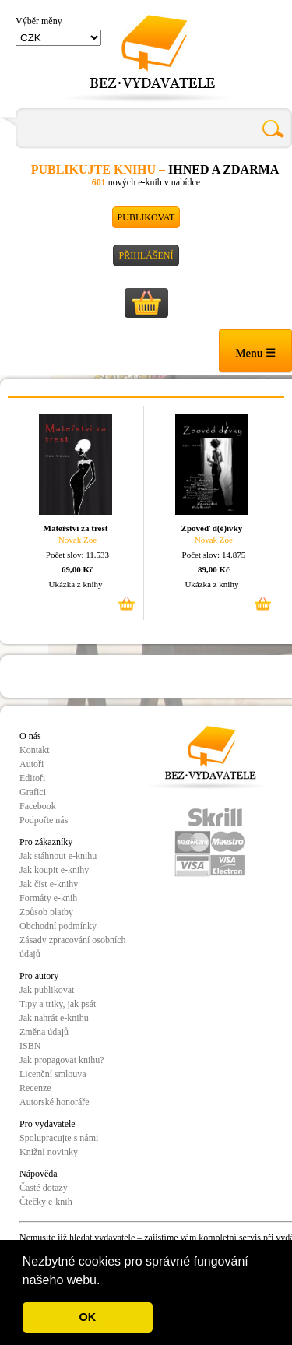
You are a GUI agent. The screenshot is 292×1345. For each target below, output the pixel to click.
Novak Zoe (77, 539)
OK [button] (88, 1317)
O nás (30, 736)
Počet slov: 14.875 (214, 554)
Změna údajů (44, 1031)
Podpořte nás (43, 820)
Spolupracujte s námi (58, 1137)
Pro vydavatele (47, 1123)
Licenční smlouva (52, 1074)
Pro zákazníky (45, 841)
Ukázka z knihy (75, 584)
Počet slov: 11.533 (77, 554)
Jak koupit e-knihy (54, 869)
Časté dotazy (43, 1187)
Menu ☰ (255, 353)
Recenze (35, 1088)
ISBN (29, 1045)
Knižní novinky (48, 1151)
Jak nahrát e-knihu (54, 1017)
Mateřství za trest (76, 528)
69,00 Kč (77, 569)
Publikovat (146, 217)
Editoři (32, 778)
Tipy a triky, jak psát (57, 1003)
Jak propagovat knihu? (61, 1060)
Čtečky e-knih (45, 1201)
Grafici (32, 792)
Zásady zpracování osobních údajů (72, 947)
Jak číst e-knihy (48, 883)
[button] (106, 1281)
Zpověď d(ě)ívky (212, 528)
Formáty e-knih (48, 898)
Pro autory (38, 975)
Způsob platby (46, 912)
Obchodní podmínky (58, 926)
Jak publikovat (46, 989)
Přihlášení (145, 255)
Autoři (31, 764)
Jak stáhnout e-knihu (58, 855)
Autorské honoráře (54, 1102)
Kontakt (34, 750)
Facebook (37, 806)
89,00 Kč (214, 569)
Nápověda (38, 1173)
